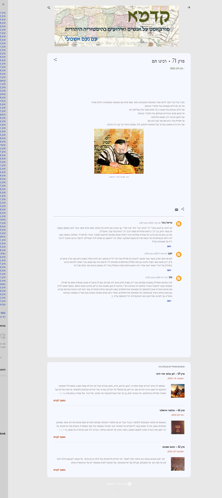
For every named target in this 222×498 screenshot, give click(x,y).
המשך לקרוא (51, 400)
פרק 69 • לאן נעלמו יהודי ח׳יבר (162, 373)
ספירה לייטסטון (106, 177)
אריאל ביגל (159, 222)
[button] (47, 60)
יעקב (162, 253)
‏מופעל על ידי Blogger (111, 484)
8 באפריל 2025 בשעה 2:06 (147, 253)
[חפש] (41, 8)
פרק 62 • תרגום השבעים (166, 447)
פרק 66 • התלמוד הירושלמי (164, 410)
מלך (162, 277)
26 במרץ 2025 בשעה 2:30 (141, 222)
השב (161, 246)
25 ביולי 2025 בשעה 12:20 (148, 277)
